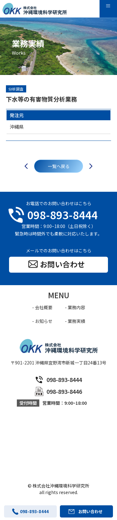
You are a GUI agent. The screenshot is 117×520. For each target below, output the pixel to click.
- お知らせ (42, 321)
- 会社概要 (42, 307)
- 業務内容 (75, 307)
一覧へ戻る (59, 166)
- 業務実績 (75, 321)
